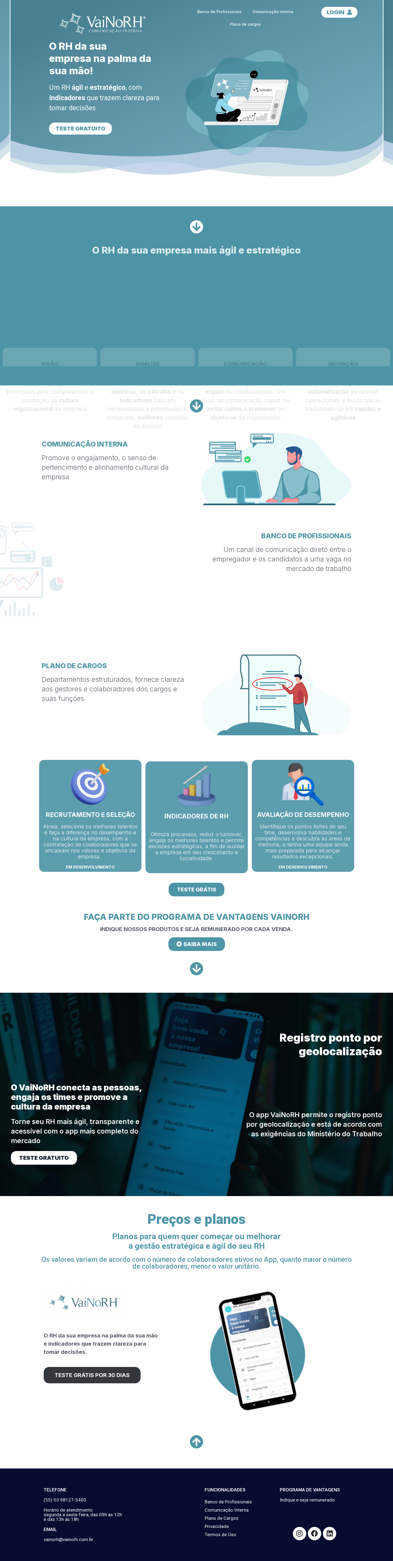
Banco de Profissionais (219, 11)
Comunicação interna (272, 11)
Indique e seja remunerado (307, 1500)
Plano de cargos (245, 24)
